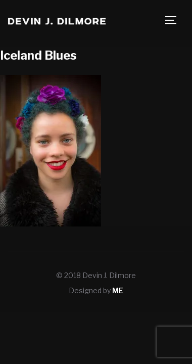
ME (117, 290)
